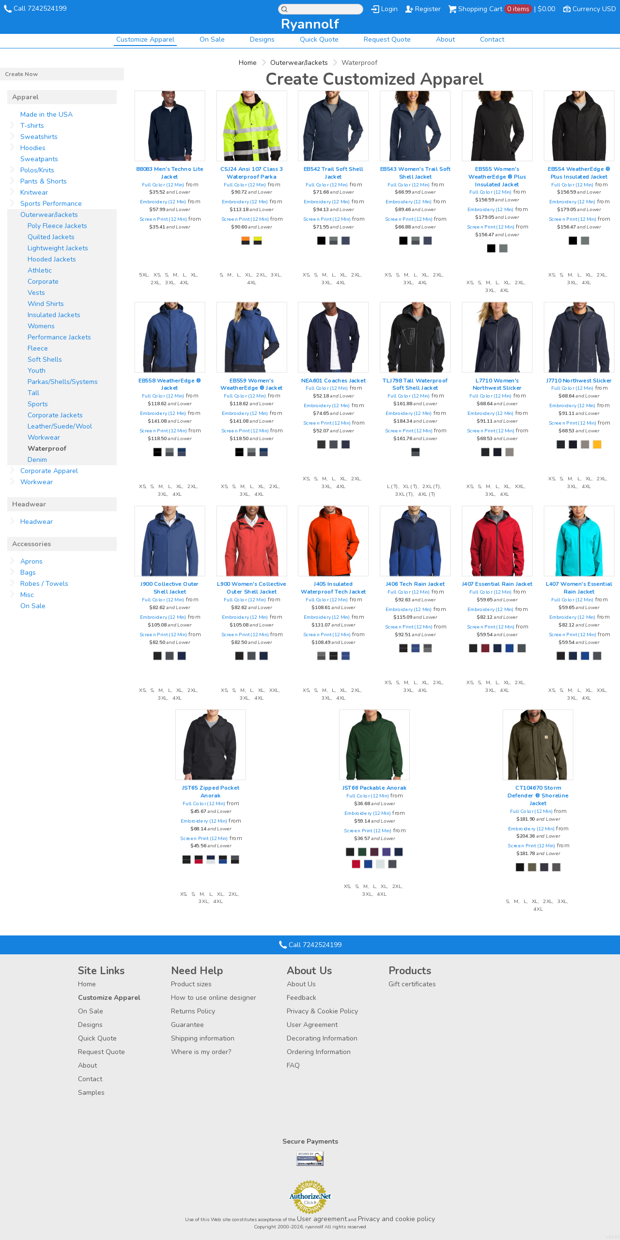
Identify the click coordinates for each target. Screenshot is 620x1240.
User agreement (322, 1219)
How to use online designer (213, 997)
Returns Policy (193, 1011)
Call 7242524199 (40, 8)
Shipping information (202, 1038)
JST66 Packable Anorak (374, 788)
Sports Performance (51, 203)
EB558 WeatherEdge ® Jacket (170, 384)
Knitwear (34, 192)
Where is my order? (201, 1051)
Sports (38, 404)
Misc (27, 594)
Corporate (43, 281)
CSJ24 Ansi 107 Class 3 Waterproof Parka (251, 173)
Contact (492, 39)
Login (389, 9)
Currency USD (594, 9)
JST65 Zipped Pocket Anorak (210, 791)
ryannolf (310, 24)
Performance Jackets (59, 337)
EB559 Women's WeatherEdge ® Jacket (251, 384)
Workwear (44, 437)
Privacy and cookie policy (396, 1219)
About (445, 39)
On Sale (212, 39)
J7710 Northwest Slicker (579, 380)
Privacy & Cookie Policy (322, 1011)
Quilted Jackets (51, 237)
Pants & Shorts (43, 181)
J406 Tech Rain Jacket (415, 584)
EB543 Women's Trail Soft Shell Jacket (415, 173)
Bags (28, 572)
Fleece (38, 348)
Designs (262, 39)
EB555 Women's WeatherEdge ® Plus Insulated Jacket (497, 176)
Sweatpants (39, 159)
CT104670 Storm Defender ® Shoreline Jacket (538, 795)
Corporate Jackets (55, 415)
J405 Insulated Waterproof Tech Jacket (333, 588)
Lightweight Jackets (58, 248)
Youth (37, 370)
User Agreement (312, 1024)
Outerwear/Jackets (299, 62)
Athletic (40, 270)
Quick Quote (319, 39)
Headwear (36, 521)
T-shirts (32, 125)
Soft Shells (45, 359)
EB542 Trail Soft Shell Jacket (333, 173)
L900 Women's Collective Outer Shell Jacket (251, 588)
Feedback (301, 997)
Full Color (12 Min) (163, 184)
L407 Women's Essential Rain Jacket (579, 588)
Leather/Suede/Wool (60, 426)
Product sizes (191, 984)
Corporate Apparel (49, 470)
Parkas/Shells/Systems (63, 381)
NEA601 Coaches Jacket (333, 380)
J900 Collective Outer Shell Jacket (169, 588)
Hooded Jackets (52, 259)
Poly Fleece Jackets (57, 225)
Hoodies (33, 148)
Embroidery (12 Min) (163, 202)
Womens (41, 326)
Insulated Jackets (54, 315)
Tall (33, 393)
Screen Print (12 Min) (163, 219)
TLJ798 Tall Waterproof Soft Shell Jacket (415, 384)
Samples (91, 1092)
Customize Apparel (145, 39)
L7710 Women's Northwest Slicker (497, 384)
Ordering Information (319, 1051)
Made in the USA (46, 114)
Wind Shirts (46, 303)
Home (248, 62)
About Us (301, 984)
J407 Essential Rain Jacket (497, 584)
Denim (37, 459)
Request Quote (387, 39)
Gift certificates (412, 984)
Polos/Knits (37, 170)
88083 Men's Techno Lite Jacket (169, 173)
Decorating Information (322, 1038)
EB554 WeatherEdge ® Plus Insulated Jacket (579, 173)
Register (428, 9)
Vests (36, 292)
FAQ (293, 1065)
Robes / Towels (44, 583)
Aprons (31, 561)
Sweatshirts (39, 136)
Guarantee (187, 1024)
